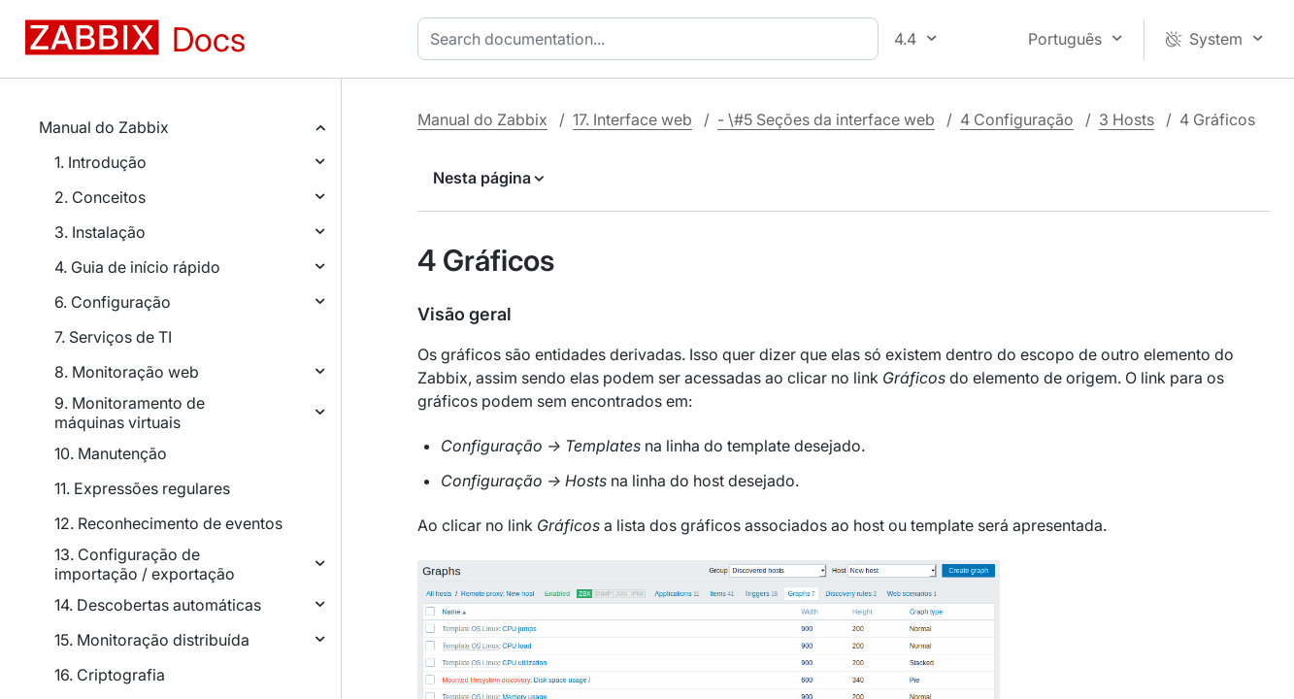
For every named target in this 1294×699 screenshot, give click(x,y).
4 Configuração (1017, 119)
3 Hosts (1126, 119)
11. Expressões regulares (142, 488)
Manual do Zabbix (104, 127)
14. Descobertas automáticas (157, 605)
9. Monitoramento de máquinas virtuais (129, 412)
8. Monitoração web (126, 372)
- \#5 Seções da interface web (826, 119)
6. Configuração (112, 302)
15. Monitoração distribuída (151, 639)
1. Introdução (100, 162)
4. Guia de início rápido (137, 267)
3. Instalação (100, 232)
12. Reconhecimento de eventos (168, 523)
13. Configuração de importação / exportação (144, 564)
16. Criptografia (109, 674)
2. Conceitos (100, 197)
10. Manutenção (110, 453)
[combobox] (651, 38)
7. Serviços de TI (113, 337)
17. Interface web (632, 119)
